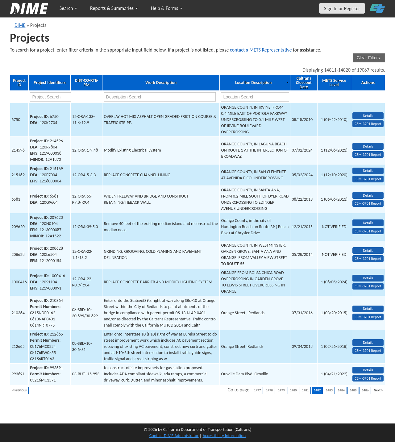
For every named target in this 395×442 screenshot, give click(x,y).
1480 (293, 390)
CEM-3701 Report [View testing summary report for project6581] (368, 203)
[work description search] (160, 97)
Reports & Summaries (114, 8)
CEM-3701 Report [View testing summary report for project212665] (368, 350)
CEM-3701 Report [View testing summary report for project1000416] (368, 286)
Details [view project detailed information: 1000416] (368, 278)
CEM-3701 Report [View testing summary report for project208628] (368, 258)
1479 (281, 390)
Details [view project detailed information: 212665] (368, 342)
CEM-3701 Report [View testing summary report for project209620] (368, 231)
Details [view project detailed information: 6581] (368, 195)
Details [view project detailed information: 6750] (368, 116)
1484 (341, 390)
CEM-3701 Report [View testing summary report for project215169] (368, 179)
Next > (378, 390)
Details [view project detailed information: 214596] (368, 146)
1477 (257, 390)
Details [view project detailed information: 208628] (368, 250)
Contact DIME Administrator (174, 435)
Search (68, 8)
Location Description (253, 83)
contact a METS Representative (261, 50)
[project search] (50, 97)
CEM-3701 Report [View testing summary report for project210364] (368, 317)
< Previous (19, 390)
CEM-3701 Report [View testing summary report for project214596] (368, 154)
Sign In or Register (342, 8)
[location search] (255, 97)
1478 (269, 390)
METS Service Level (334, 82)
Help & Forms (166, 8)
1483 (329, 390)
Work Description (161, 83)
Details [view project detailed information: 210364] (368, 308)
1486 (365, 390)
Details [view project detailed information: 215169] (368, 171)
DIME (20, 25)
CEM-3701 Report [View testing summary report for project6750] (368, 124)
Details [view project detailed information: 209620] (368, 223)
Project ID (19, 82)
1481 (305, 390)
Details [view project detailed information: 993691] (368, 370)
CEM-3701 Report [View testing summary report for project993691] (368, 378)
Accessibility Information (224, 435)
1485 (353, 390)
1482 (317, 390)
